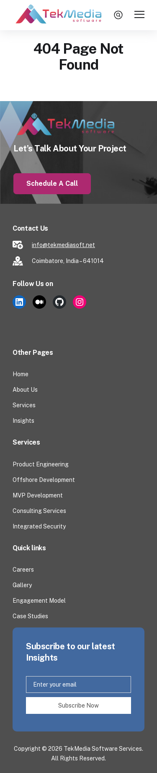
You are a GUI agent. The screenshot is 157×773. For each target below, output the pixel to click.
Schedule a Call (52, 183)
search (120, 14)
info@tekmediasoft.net (63, 245)
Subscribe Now (78, 705)
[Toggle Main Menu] (139, 15)
